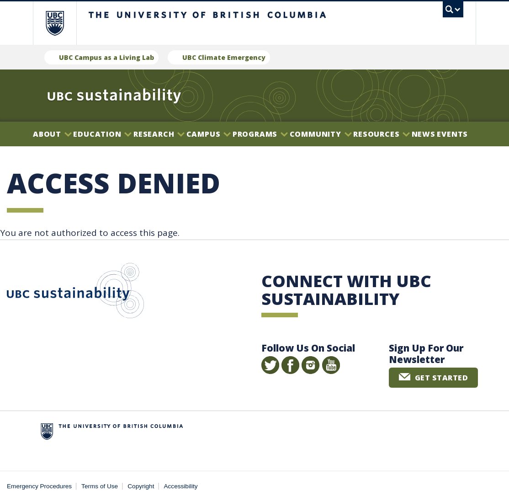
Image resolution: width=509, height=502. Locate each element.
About (52, 134)
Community (321, 134)
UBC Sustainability (75, 292)
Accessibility (181, 486)
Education (102, 134)
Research (159, 134)
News (423, 134)
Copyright (140, 486)
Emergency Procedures (39, 486)
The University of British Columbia (61, 23)
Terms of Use (99, 486)
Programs (260, 134)
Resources (381, 134)
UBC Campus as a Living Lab (106, 57)
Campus (208, 134)
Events (452, 134)
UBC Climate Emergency (223, 57)
